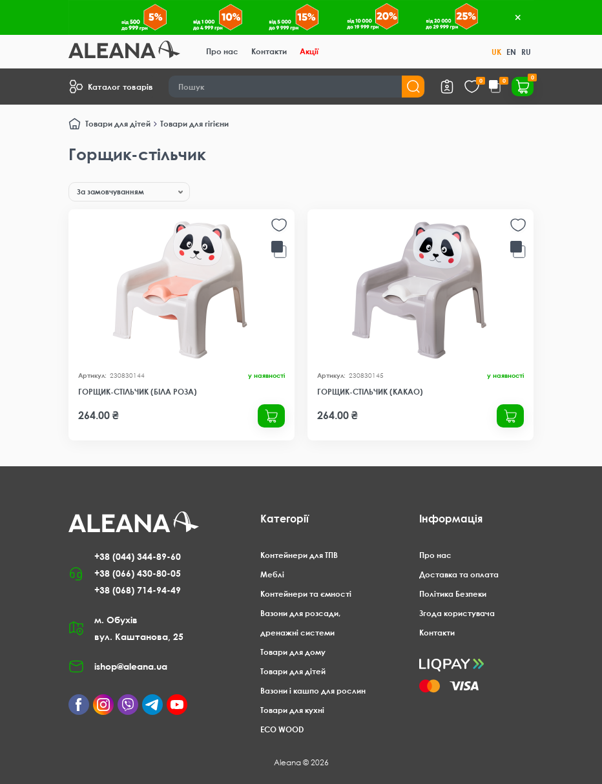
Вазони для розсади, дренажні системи (300, 622)
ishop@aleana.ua (130, 666)
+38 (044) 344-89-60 (137, 556)
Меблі (272, 574)
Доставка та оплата (459, 574)
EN (511, 52)
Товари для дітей (117, 124)
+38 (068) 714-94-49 (137, 589)
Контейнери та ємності (305, 594)
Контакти (269, 51)
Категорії (284, 518)
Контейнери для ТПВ (299, 555)
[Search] (297, 87)
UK (496, 52)
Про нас (222, 51)
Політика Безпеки (452, 594)
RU (526, 52)
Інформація (451, 518)
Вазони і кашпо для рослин (313, 691)
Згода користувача (457, 613)
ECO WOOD (282, 729)
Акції (309, 51)
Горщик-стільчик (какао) (370, 392)
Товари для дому (293, 652)
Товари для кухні (292, 710)
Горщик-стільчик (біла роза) (137, 392)
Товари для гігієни (194, 124)
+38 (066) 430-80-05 (137, 573)
